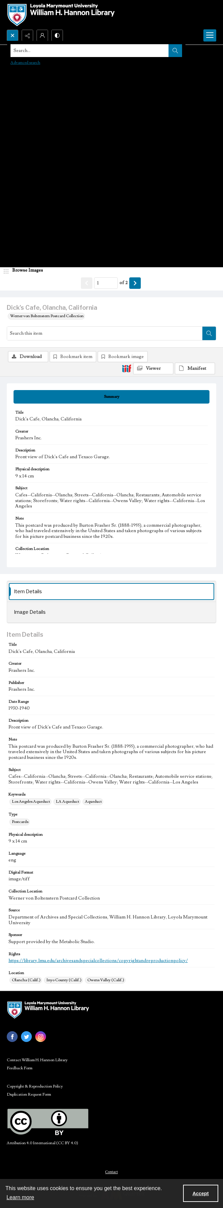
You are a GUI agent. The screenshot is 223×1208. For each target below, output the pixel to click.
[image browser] (25, 270)
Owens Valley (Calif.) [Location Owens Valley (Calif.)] (105, 980)
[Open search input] (12, 35)
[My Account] (42, 35)
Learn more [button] (20, 1197)
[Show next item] (135, 283)
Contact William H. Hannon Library (37, 1060)
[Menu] (209, 35)
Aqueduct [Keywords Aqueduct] (93, 801)
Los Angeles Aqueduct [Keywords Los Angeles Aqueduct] (31, 801)
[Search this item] (104, 333)
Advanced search (25, 62)
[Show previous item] (86, 283)
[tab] (111, 396)
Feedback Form (19, 1068)
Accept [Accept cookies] (201, 1193)
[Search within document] (209, 333)
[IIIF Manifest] (195, 368)
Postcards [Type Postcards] (20, 821)
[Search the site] (90, 50)
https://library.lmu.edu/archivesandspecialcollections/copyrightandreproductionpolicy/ (98, 961)
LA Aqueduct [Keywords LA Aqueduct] (67, 801)
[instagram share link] (40, 1036)
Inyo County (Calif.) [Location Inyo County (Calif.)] (64, 980)
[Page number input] (106, 283)
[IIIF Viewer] (153, 368)
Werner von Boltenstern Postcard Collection (47, 316)
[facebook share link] (12, 1036)
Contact (111, 1172)
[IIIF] (126, 368)
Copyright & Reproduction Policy (35, 1086)
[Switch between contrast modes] (57, 35)
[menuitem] (111, 1172)
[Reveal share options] (27, 35)
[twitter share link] (26, 1036)
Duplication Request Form (29, 1094)
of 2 (123, 282)
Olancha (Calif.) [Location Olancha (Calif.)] (26, 980)
